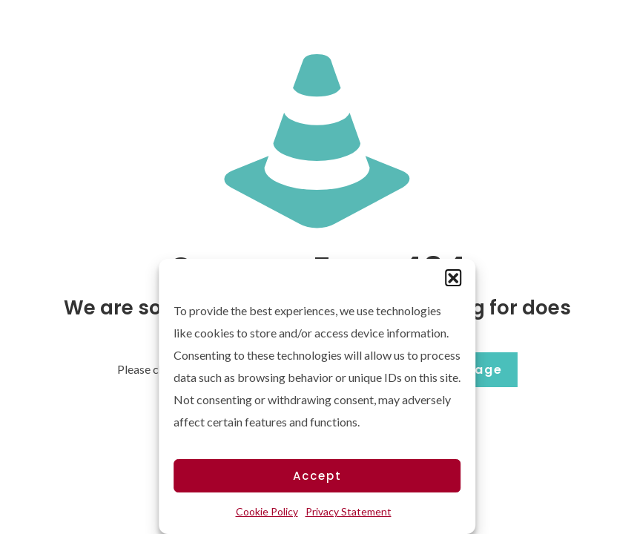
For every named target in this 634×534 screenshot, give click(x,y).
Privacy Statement (349, 511)
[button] (453, 277)
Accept (317, 476)
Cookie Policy (267, 511)
